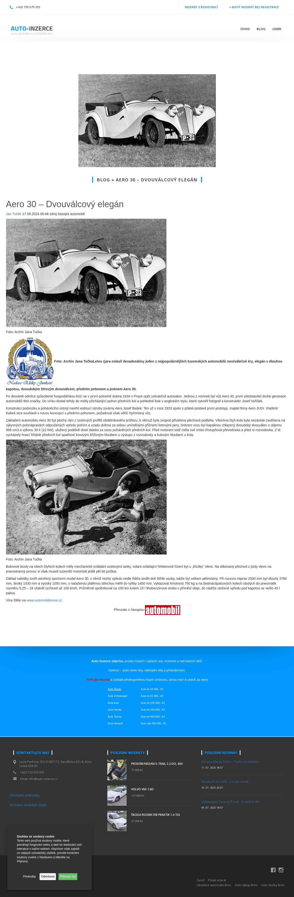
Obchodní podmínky (25, 795)
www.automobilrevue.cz (44, 600)
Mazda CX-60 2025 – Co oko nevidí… (226, 782)
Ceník (276, 29)
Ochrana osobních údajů (28, 805)
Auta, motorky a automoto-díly (32, 33)
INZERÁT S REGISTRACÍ (201, 7)
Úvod (245, 29)
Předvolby (29, 876)
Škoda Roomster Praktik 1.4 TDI (155, 815)
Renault (118, 723)
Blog (261, 29)
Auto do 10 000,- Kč (152, 689)
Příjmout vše (68, 876)
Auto (32, 28)
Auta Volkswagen (118, 695)
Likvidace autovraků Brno (214, 885)
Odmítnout (48, 876)
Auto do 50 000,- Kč (152, 695)
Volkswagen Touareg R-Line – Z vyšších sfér (230, 802)
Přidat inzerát (217, 880)
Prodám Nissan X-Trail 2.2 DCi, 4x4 (157, 764)
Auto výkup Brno (246, 885)
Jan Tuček (13, 214)
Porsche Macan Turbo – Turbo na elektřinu (230, 762)
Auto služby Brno (273, 885)
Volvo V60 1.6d (142, 789)
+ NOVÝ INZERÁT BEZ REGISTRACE (254, 7)
